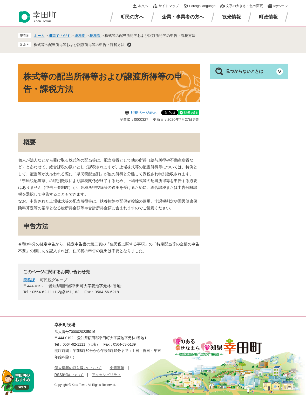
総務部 (79, 36)
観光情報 (231, 16)
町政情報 (268, 16)
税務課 (95, 36)
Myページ (280, 6)
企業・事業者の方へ (183, 16)
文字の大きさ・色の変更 (244, 6)
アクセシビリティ (106, 375)
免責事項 (117, 368)
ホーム (39, 36)
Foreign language (202, 6)
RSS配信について (69, 375)
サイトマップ (169, 6)
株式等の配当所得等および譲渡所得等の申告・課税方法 (79, 45)
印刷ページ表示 (144, 112)
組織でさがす (59, 36)
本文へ (143, 6)
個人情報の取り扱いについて (78, 368)
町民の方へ (132, 16)
